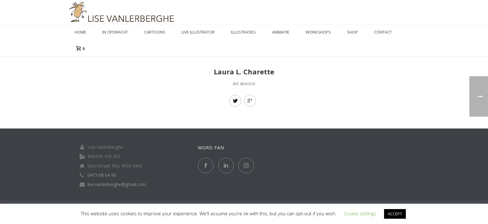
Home (80, 32)
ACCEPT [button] (395, 214)
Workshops (318, 32)
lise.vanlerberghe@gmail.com (116, 184)
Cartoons (154, 32)
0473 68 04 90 (101, 175)
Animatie (280, 32)
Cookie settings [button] (360, 213)
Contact (383, 32)
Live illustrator (198, 32)
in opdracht (115, 32)
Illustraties (243, 32)
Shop (352, 32)
